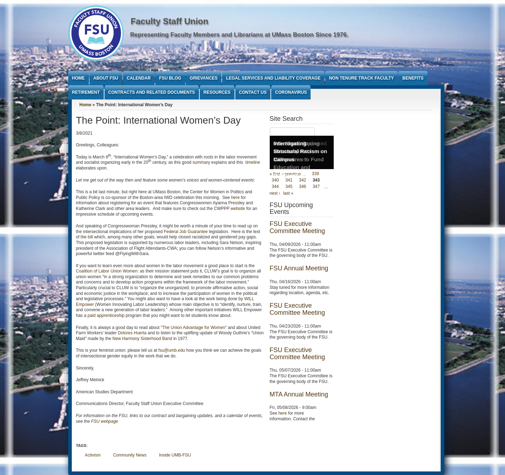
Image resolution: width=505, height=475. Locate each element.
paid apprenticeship (105, 315)
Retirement (86, 92)
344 (275, 186)
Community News (129, 455)
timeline (253, 162)
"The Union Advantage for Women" (194, 327)
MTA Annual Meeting (299, 394)
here (235, 197)
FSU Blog (170, 78)
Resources (217, 92)
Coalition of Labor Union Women (107, 271)
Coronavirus (291, 92)
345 (288, 186)
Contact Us (253, 92)
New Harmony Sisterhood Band (142, 338)
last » (288, 193)
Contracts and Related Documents (151, 92)
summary (201, 162)
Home (78, 78)
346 (302, 186)
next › (275, 193)
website (238, 208)
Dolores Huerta (132, 332)
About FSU (105, 78)
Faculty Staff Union (170, 21)
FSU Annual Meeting (299, 268)
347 (316, 186)
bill (90, 236)
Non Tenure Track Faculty (361, 78)
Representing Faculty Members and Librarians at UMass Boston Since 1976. (239, 34)
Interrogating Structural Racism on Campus (300, 151)
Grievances (203, 78)
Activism (93, 455)
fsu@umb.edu (172, 350)
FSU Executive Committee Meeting (297, 227)
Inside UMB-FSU (175, 455)
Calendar (139, 78)
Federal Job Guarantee (186, 231)
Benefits (412, 78)
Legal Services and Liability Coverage (273, 78)
